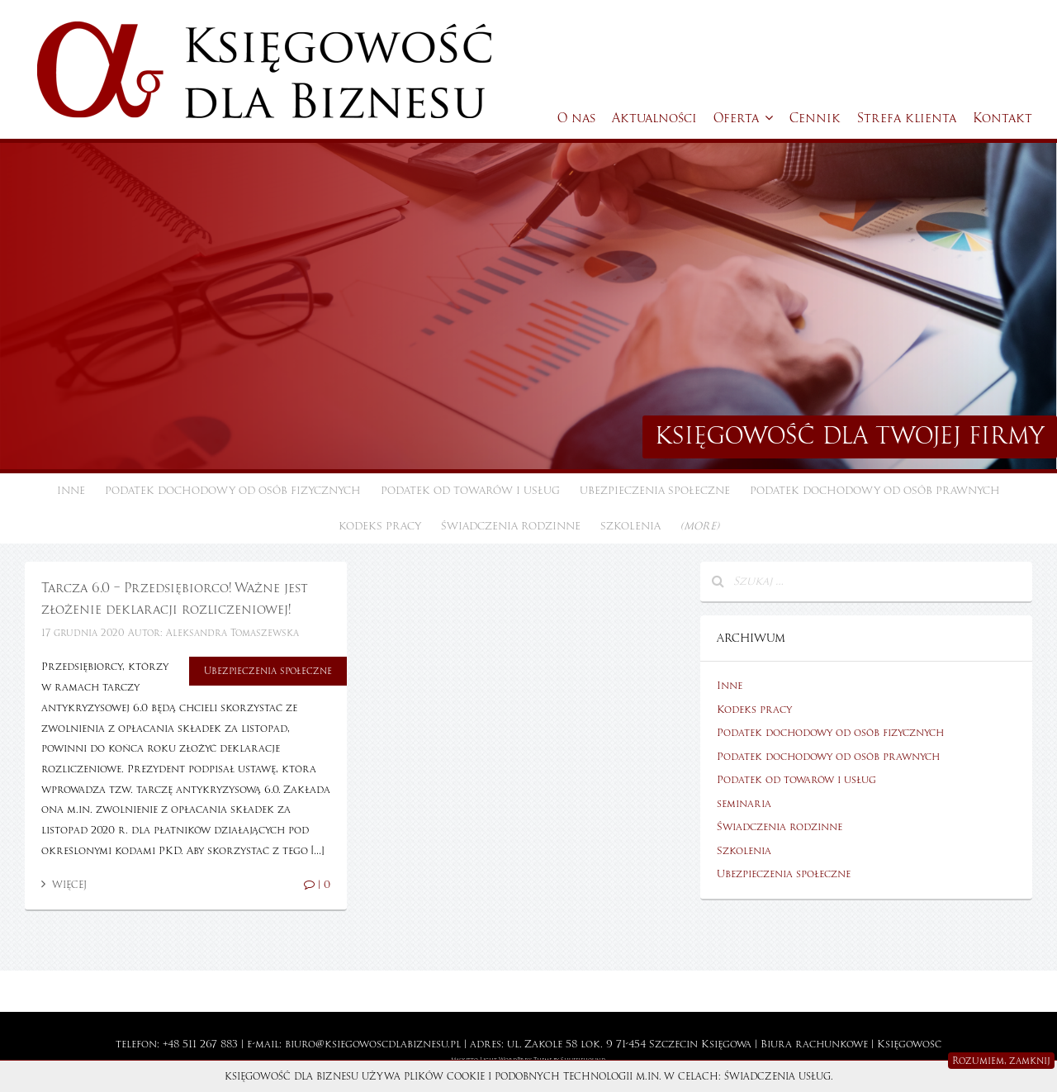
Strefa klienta (906, 118)
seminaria (744, 803)
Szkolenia (630, 526)
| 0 (317, 884)
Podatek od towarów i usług (470, 490)
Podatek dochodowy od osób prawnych (875, 490)
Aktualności (654, 118)
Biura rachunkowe (814, 1044)
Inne (71, 490)
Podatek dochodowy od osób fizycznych (233, 490)
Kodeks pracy (380, 526)
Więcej (64, 884)
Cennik (815, 118)
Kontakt (1002, 118)
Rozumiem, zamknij (1001, 1060)
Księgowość (909, 1044)
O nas (576, 118)
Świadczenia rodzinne (511, 526)
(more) (699, 526)
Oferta (743, 118)
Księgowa (726, 1044)
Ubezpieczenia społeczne (655, 490)
